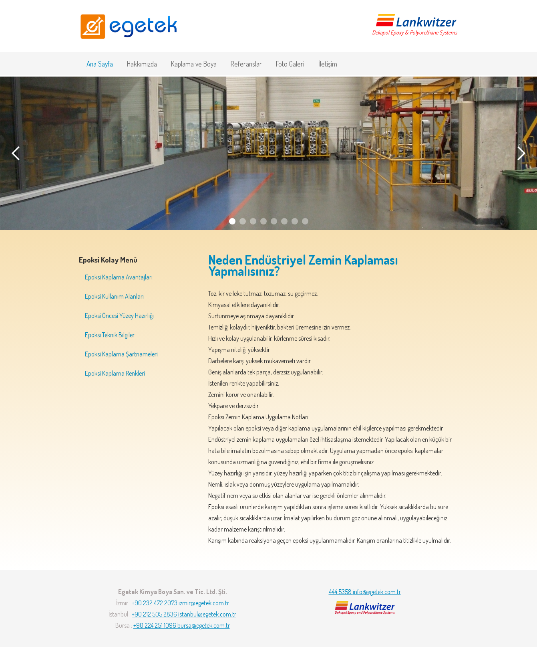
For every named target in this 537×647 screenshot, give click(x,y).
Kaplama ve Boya (194, 63)
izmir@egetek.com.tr (204, 603)
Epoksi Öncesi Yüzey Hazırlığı (119, 315)
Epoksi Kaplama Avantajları (119, 277)
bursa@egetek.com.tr (203, 625)
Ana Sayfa (99, 63)
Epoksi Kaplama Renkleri (115, 373)
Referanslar (246, 63)
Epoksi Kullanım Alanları (114, 296)
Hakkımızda (142, 63)
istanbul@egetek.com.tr (207, 614)
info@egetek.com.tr (377, 592)
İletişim (327, 63)
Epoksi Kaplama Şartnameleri (121, 354)
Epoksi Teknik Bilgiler (110, 335)
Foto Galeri (290, 63)
